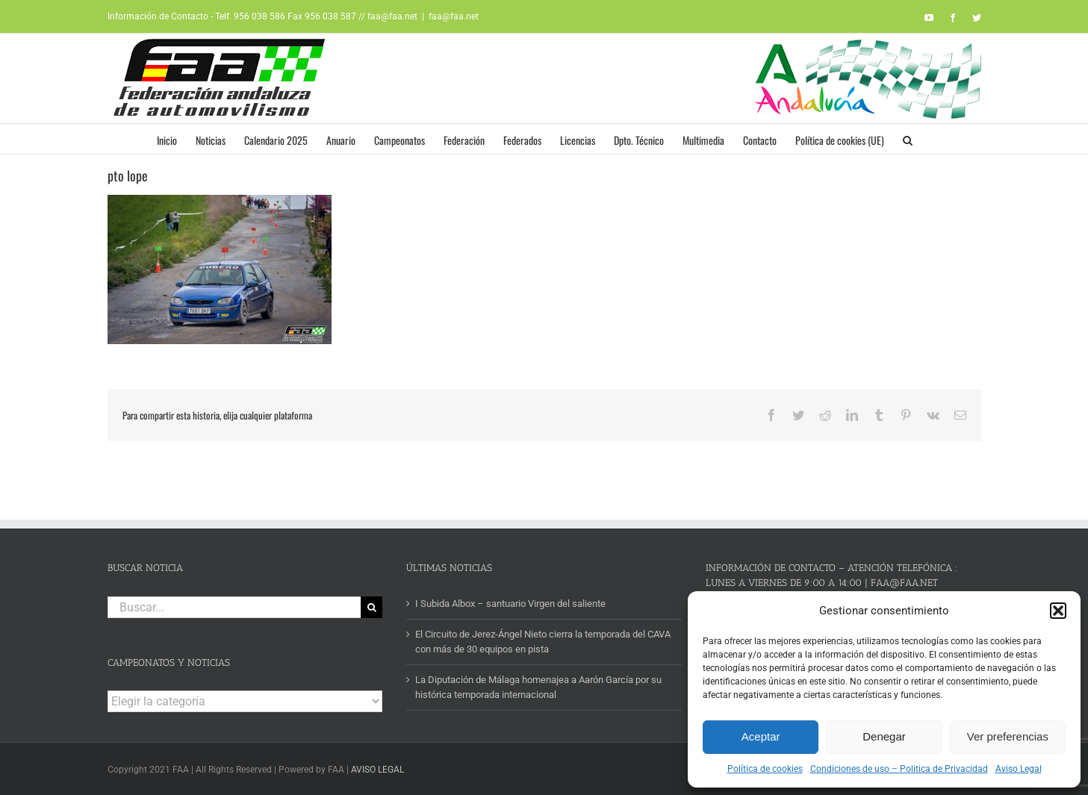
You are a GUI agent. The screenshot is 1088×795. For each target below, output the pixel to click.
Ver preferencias (1007, 736)
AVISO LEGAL (377, 769)
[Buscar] (371, 607)
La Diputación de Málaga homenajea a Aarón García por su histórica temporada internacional (538, 687)
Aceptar (761, 736)
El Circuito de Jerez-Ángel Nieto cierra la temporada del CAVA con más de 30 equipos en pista (543, 642)
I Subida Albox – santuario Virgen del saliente (510, 603)
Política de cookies (765, 769)
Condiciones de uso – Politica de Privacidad (899, 769)
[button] (1058, 610)
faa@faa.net (454, 16)
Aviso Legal (1018, 769)
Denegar (884, 736)
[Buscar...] (234, 607)
